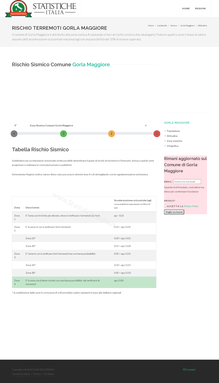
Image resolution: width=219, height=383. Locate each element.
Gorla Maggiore (187, 25)
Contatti (189, 369)
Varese (173, 25)
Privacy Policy (191, 206)
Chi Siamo (49, 373)
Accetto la (173, 206)
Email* (168, 181)
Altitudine (202, 25)
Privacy (37, 373)
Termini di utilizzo (21, 373)
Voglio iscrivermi (174, 211)
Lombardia (162, 25)
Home (151, 25)
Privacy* (170, 200)
